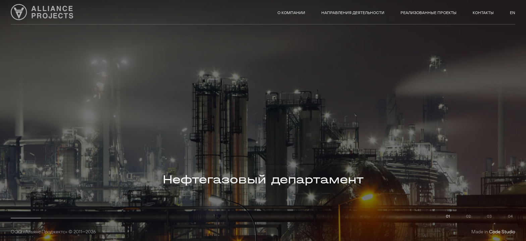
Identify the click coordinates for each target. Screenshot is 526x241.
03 (489, 216)
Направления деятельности (352, 12)
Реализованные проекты (429, 12)
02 (468, 216)
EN (512, 12)
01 (448, 216)
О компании (291, 12)
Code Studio (502, 232)
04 (510, 216)
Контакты (483, 12)
